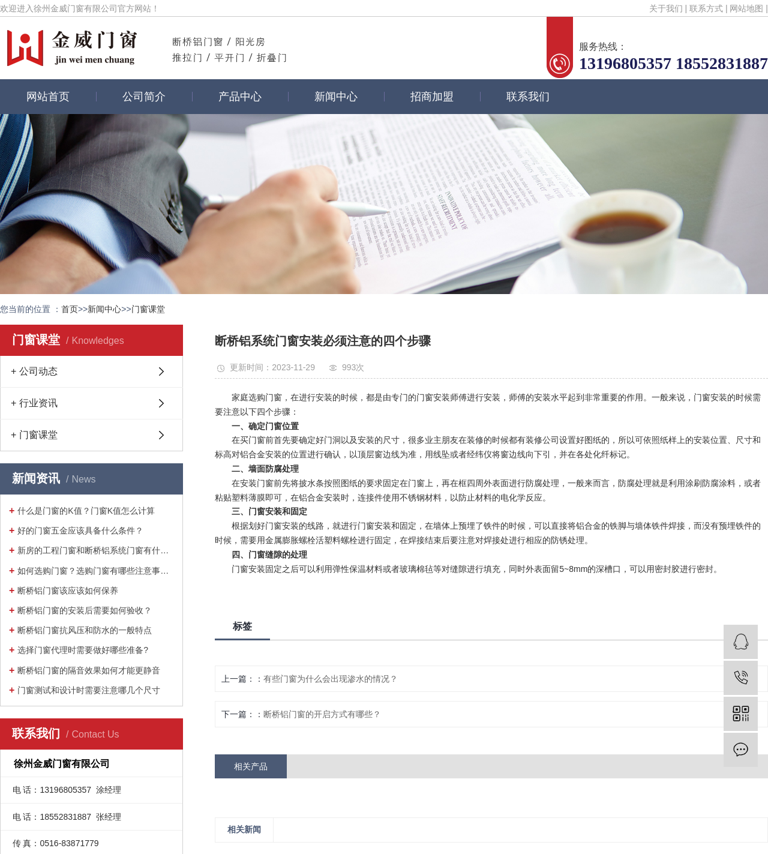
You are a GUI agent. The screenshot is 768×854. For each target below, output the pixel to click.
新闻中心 (336, 97)
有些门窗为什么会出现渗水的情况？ (330, 679)
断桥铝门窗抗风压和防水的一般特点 (84, 630)
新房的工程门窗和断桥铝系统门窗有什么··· (95, 550)
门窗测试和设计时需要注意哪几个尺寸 (88, 690)
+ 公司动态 (34, 371)
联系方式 (706, 8)
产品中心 (240, 97)
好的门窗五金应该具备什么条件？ (80, 530)
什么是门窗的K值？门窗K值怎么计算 (86, 511)
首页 (69, 309)
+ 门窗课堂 (34, 435)
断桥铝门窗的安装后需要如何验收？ (84, 610)
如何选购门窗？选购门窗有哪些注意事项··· (95, 571)
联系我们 (528, 97)
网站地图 (746, 8)
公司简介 (144, 97)
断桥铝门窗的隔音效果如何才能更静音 (88, 670)
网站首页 (48, 97)
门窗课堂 (148, 309)
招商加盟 (432, 97)
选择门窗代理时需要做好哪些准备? (82, 650)
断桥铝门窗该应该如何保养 (67, 590)
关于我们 (666, 8)
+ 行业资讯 (34, 403)
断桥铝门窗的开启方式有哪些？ (322, 714)
